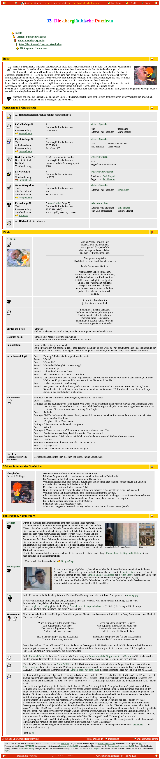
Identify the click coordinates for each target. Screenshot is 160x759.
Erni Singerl (109, 176)
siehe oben (138, 724)
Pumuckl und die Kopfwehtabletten (123, 553)
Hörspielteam (23, 133)
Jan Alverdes (109, 179)
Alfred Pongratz (31, 667)
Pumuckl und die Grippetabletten (105, 656)
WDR (6, 751)
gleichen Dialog (41, 606)
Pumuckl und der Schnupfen (100, 575)
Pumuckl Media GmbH (68, 746)
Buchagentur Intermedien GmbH (121, 746)
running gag (132, 595)
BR (140, 743)
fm (33, 733)
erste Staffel (55, 203)
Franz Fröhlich (64, 664)
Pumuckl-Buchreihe (39, 656)
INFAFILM (29, 746)
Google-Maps (65, 561)
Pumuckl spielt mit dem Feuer (84, 669)
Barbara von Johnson (106, 743)
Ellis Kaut (65, 743)
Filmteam (21, 215)
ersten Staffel (129, 572)
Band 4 (127, 656)
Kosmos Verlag (28, 748)
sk (136, 577)
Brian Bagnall (94, 748)
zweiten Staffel (126, 575)
